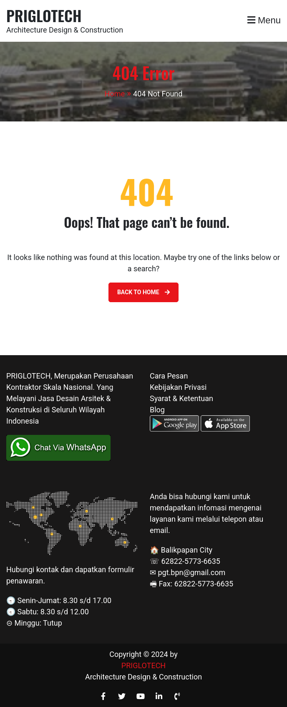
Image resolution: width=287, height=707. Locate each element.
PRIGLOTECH (44, 15)
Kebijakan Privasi (178, 387)
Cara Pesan (169, 375)
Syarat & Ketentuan (181, 398)
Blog (157, 409)
